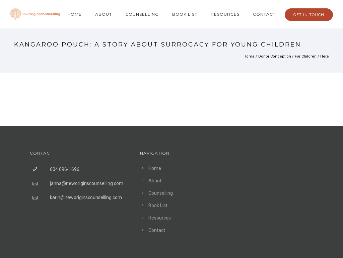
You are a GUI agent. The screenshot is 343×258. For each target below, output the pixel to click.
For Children (306, 56)
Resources (225, 14)
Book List (184, 14)
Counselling (142, 14)
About (103, 14)
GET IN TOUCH (308, 14)
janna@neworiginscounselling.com (86, 183)
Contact (264, 14)
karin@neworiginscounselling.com (86, 197)
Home (74, 14)
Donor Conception (274, 56)
